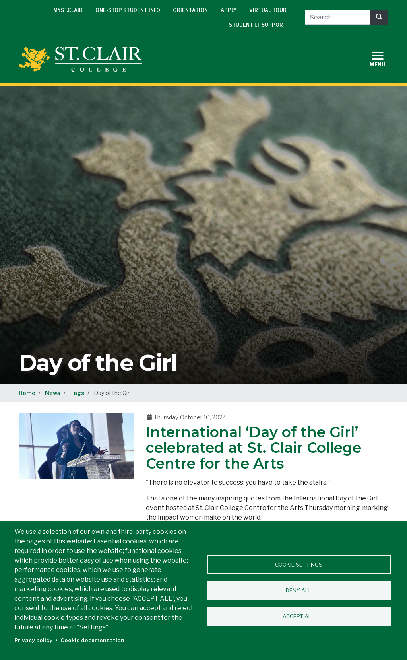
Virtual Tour (268, 10)
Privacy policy (33, 640)
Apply (228, 10)
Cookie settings (298, 564)
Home (27, 392)
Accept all (299, 616)
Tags (77, 392)
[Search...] (337, 17)
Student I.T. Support (258, 25)
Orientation (190, 10)
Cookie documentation (92, 640)
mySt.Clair (68, 10)
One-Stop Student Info (127, 10)
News (52, 392)
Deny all (299, 590)
